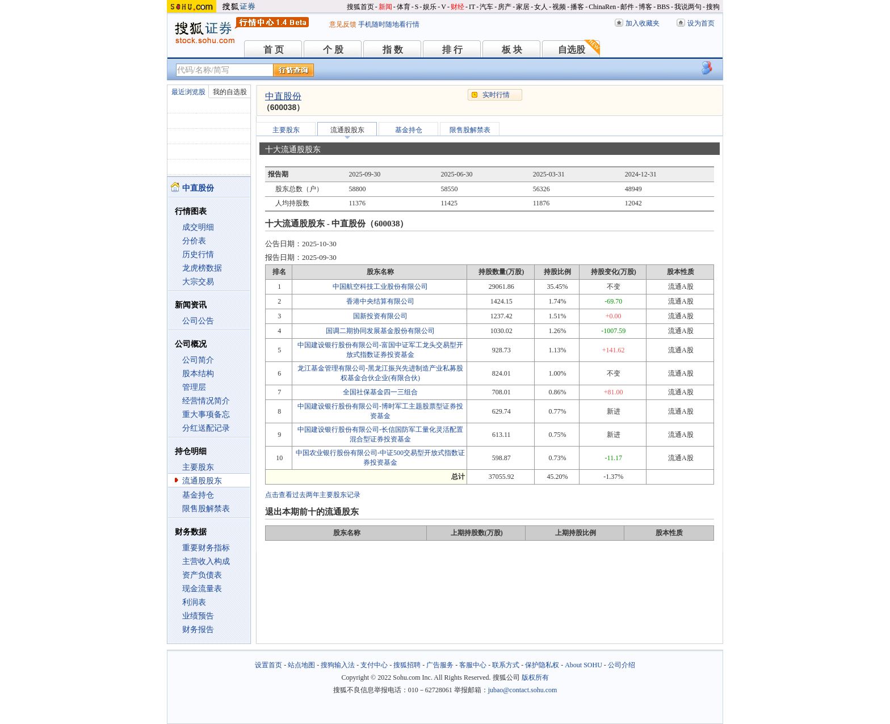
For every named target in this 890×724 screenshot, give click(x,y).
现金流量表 (202, 588)
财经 (457, 7)
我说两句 (688, 7)
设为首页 (701, 23)
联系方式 (505, 665)
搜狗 (713, 7)
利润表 (194, 602)
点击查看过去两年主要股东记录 (312, 495)
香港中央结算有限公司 (380, 301)
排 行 (452, 49)
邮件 (627, 7)
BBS (663, 7)
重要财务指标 (206, 548)
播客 (577, 7)
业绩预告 (198, 616)
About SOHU (583, 665)
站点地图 (301, 665)
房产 (504, 7)
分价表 (194, 241)
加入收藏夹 (642, 23)
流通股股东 (202, 481)
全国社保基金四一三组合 (380, 392)
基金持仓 (198, 495)
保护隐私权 (542, 665)
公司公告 (198, 321)
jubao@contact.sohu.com (522, 690)
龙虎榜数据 (202, 268)
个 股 (333, 49)
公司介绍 (621, 665)
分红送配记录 (206, 428)
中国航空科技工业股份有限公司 (380, 287)
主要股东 (198, 467)
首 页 (273, 49)
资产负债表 (202, 575)
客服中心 (472, 665)
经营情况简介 (206, 401)
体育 (403, 7)
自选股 (571, 49)
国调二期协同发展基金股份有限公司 (380, 331)
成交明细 (198, 227)
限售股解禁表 (206, 508)
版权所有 (535, 677)
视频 (559, 7)
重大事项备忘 (206, 414)
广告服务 (440, 665)
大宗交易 (198, 281)
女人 (541, 7)
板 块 (512, 49)
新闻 (385, 7)
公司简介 (198, 360)
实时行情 (496, 95)
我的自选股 (230, 92)
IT (472, 7)
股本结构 (198, 373)
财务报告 (198, 629)
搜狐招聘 (407, 665)
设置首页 (268, 665)
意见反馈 (342, 24)
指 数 (393, 49)
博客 (645, 7)
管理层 (194, 387)
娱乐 (429, 7)
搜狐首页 (360, 7)
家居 (523, 7)
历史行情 (198, 254)
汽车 (486, 7)
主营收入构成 (206, 561)
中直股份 (283, 96)
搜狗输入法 (338, 665)
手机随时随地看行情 (388, 24)
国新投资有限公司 (380, 316)
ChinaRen (602, 7)
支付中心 (374, 665)
